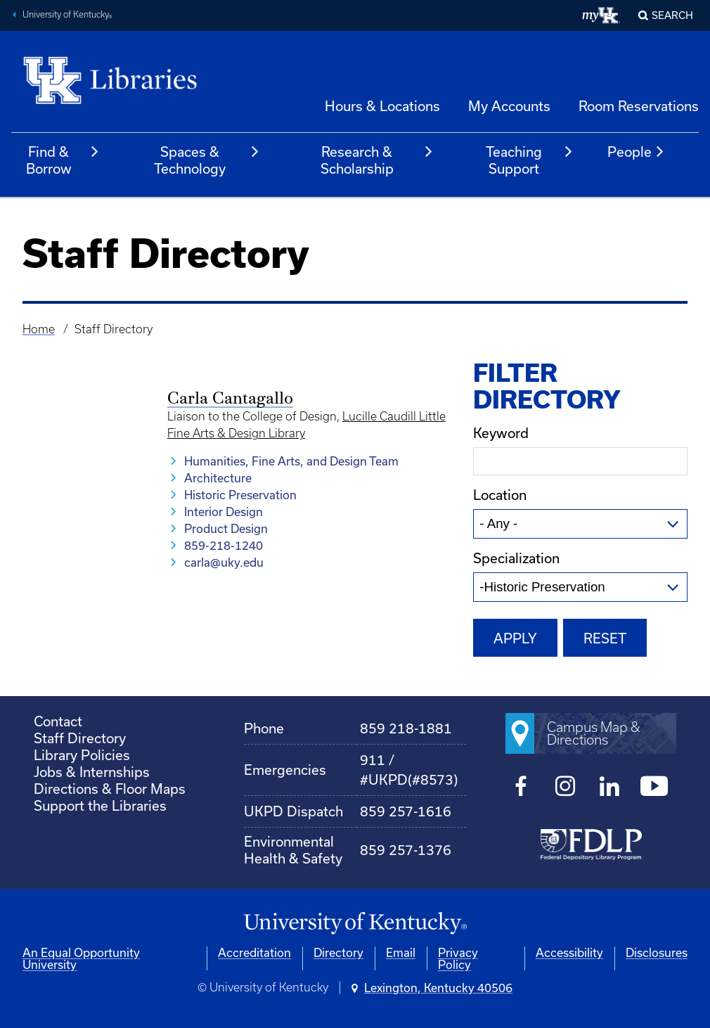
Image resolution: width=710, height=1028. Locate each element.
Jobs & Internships (92, 772)
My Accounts (509, 106)
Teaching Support (530, 159)
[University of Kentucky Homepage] (355, 923)
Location (500, 495)
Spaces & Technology (207, 159)
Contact (58, 721)
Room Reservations (639, 106)
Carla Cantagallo (230, 399)
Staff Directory (80, 738)
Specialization (516, 558)
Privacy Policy (458, 958)
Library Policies (82, 755)
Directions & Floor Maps (110, 788)
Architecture (218, 477)
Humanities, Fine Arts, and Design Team (291, 461)
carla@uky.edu (224, 562)
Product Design (226, 528)
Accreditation (254, 952)
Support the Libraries (100, 805)
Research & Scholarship (377, 159)
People (636, 151)
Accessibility (569, 952)
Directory (338, 952)
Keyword (501, 433)
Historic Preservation (240, 494)
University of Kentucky (67, 16)
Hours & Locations (382, 106)
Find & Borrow (63, 159)
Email (400, 952)
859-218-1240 (223, 545)
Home (38, 329)
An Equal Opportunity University (81, 958)
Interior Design (223, 511)
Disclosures (657, 952)
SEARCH (672, 15)
